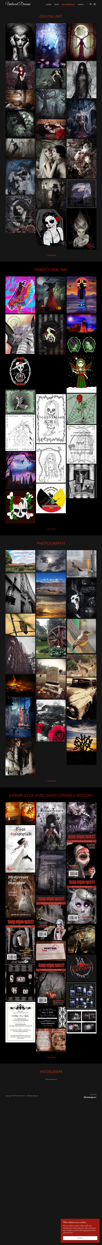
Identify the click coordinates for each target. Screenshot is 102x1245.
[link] (21, 5)
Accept (80, 1238)
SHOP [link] (56, 4)
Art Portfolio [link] (68, 4)
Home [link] (48, 4)
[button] (81, 4)
